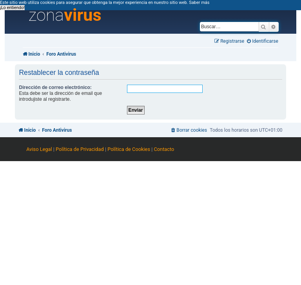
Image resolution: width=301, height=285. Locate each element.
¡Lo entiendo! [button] (12, 7)
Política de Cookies (128, 149)
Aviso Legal (39, 149)
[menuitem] (262, 41)
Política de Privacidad (80, 149)
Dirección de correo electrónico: (55, 87)
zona (65, 15)
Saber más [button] (199, 2)
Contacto (164, 149)
